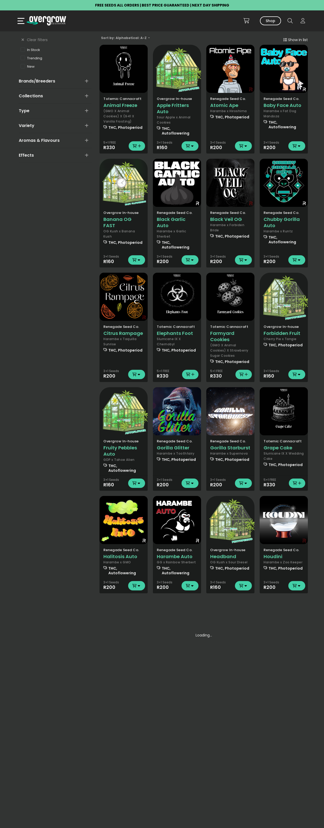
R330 (123, 146)
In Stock (30, 49)
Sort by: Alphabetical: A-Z (124, 38)
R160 (177, 146)
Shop (270, 20)
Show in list (295, 39)
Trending (31, 58)
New (28, 66)
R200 (230, 146)
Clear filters (34, 39)
